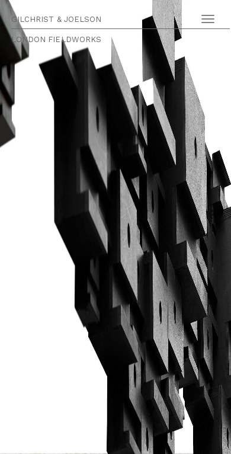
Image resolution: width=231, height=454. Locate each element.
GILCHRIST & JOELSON (56, 19)
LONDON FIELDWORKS (56, 39)
